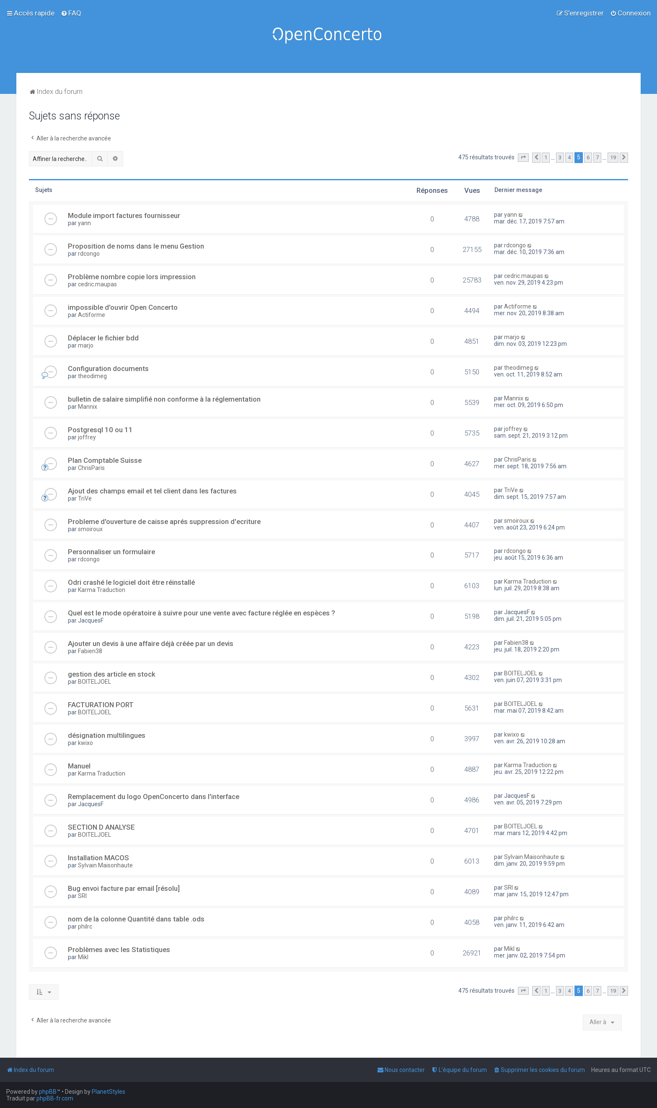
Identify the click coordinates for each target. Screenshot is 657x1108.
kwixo (85, 743)
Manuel (79, 766)
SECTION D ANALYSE (101, 827)
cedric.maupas (97, 284)
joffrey (87, 437)
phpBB (48, 1091)
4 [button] (569, 157)
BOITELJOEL (94, 681)
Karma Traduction (101, 589)
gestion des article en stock (111, 674)
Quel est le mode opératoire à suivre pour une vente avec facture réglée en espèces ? (201, 613)
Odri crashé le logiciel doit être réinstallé (131, 582)
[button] (523, 157)
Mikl (83, 957)
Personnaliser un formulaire (111, 552)
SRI (82, 896)
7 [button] (597, 157)
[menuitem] (71, 13)
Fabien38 (90, 651)
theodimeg (92, 376)
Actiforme (91, 314)
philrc (85, 926)
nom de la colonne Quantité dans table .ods (136, 919)
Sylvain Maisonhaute (105, 865)
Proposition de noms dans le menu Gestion (136, 246)
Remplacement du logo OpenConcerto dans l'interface (153, 796)
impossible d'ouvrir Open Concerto (123, 307)
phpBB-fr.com (54, 1098)
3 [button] (560, 157)
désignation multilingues (106, 735)
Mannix (87, 406)
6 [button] (588, 157)
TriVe (85, 498)
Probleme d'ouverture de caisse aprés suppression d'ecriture (164, 521)
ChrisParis (91, 467)
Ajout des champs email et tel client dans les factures (152, 491)
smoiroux (90, 529)
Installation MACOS (98, 858)
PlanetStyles (108, 1091)
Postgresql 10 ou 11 (100, 430)
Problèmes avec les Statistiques (119, 949)
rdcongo (89, 253)
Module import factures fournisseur (124, 215)
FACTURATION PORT (101, 705)
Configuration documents (108, 368)
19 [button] (613, 157)
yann (84, 223)
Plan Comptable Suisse (105, 460)
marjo (85, 345)
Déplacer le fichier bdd (103, 338)
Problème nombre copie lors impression (132, 276)
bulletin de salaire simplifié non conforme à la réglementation (164, 399)
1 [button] (545, 157)
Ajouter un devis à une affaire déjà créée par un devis (150, 643)
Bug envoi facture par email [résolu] (124, 888)
